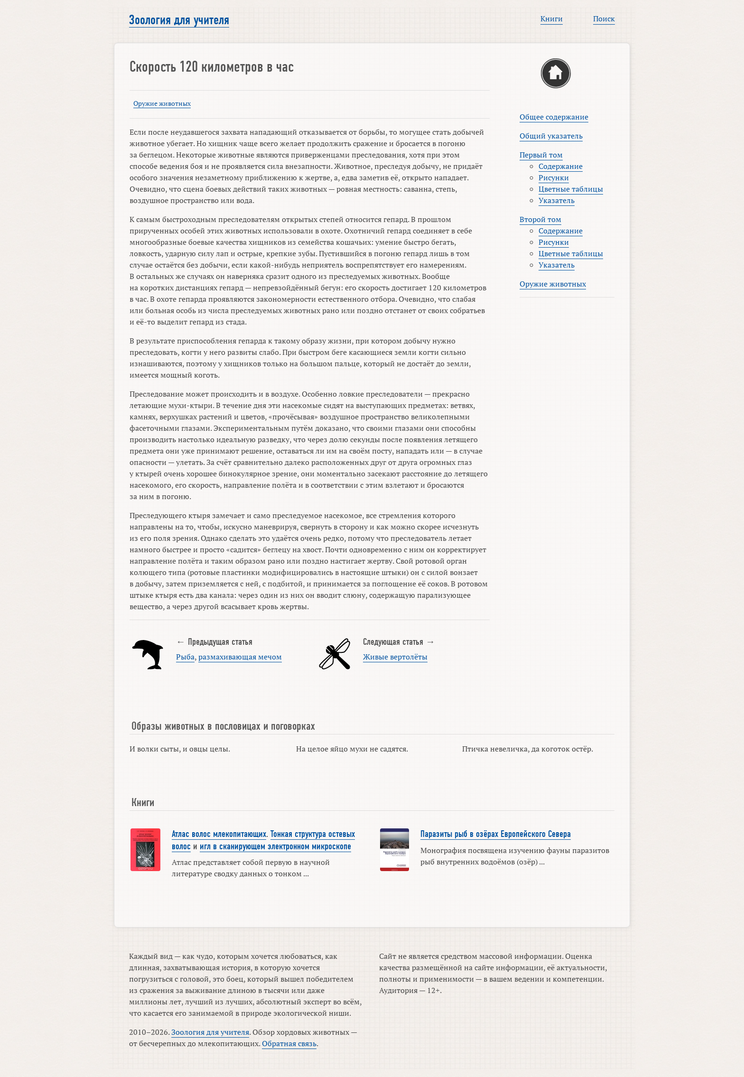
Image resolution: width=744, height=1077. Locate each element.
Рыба (185, 656)
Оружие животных (162, 103)
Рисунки (554, 177)
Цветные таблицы (571, 189)
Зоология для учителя (179, 20)
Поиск (604, 18)
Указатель (557, 200)
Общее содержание (554, 116)
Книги (551, 18)
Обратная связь (289, 1043)
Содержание (561, 166)
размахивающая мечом (240, 656)
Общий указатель (551, 135)
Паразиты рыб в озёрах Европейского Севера (495, 834)
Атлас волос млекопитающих (219, 834)
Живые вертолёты (395, 656)
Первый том (541, 154)
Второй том (540, 219)
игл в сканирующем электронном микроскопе (275, 846)
